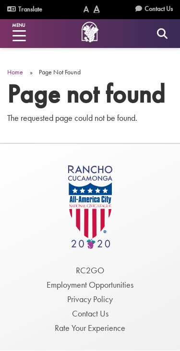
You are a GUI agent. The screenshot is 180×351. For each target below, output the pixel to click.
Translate (24, 9)
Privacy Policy (90, 298)
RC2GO (90, 270)
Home (15, 72)
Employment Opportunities (90, 284)
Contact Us (158, 8)
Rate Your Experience (90, 327)
